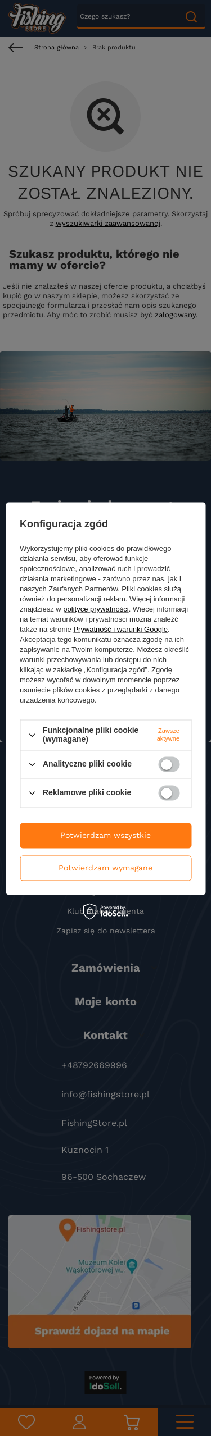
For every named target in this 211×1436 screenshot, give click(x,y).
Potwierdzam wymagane (105, 867)
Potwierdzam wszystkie (105, 835)
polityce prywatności (95, 609)
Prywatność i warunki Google (120, 630)
